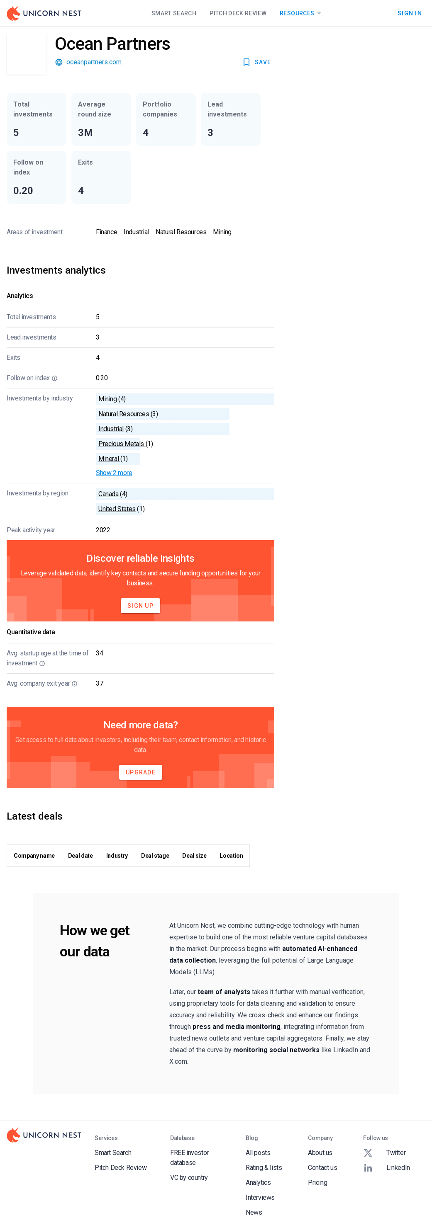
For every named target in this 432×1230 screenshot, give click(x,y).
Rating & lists (264, 1168)
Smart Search (173, 13)
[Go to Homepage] (44, 13)
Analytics (258, 1182)
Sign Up (140, 605)
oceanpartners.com (94, 62)
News (254, 1212)
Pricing (317, 1182)
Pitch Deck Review (238, 13)
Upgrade (140, 772)
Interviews (260, 1197)
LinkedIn (386, 1168)
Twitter (384, 1153)
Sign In (409, 13)
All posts (258, 1153)
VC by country (189, 1177)
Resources (302, 13)
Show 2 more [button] (114, 473)
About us (320, 1153)
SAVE (256, 62)
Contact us (322, 1168)
